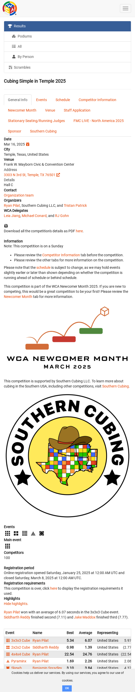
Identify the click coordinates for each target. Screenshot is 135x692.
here (79, 231)
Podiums (22, 36)
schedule (43, 267)
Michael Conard (34, 216)
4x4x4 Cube (17, 654)
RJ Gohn (62, 216)
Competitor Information (97, 100)
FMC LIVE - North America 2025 (99, 121)
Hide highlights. (16, 604)
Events (41, 100)
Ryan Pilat (12, 205)
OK (67, 688)
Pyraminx (15, 661)
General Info (17, 100)
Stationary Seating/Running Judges (36, 121)
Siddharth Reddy (17, 617)
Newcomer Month (22, 110)
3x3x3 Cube (17, 640)
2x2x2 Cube (17, 647)
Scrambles (19, 67)
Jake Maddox (85, 617)
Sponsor (14, 131)
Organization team (19, 195)
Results (17, 26)
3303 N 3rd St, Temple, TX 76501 (29, 175)
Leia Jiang (12, 216)
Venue (50, 110)
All (17, 46)
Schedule (63, 100)
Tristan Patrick (75, 205)
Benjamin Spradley (47, 668)
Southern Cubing (43, 131)
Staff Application (77, 110)
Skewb (13, 668)
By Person (23, 57)
